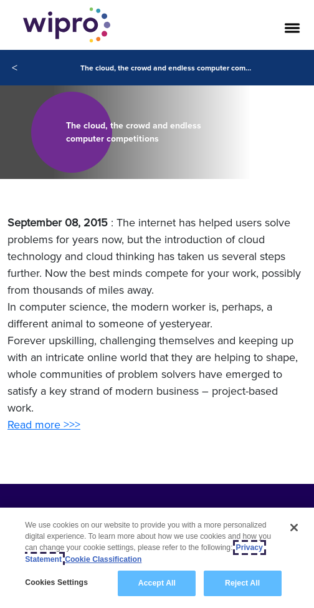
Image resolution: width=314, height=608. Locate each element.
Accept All (157, 583)
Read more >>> (43, 424)
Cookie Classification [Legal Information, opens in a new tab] (103, 559)
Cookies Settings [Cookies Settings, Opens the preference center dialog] (56, 583)
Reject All (242, 583)
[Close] (294, 528)
